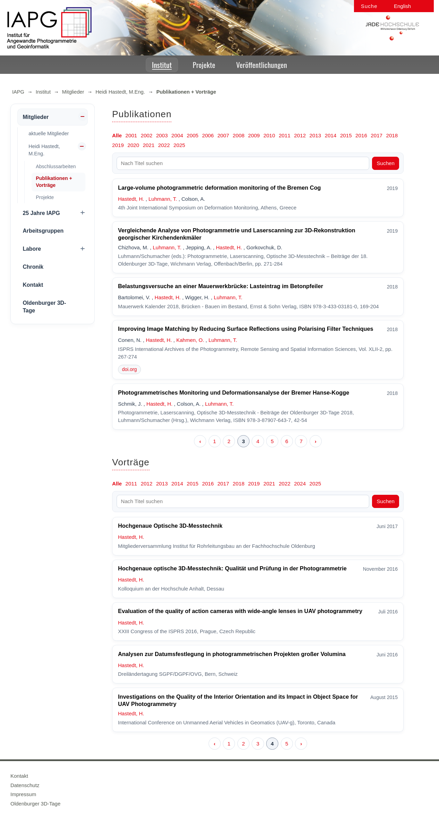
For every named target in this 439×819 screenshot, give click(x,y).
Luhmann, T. (163, 199)
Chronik (33, 267)
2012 (300, 135)
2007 (223, 135)
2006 (208, 135)
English (402, 6)
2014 (331, 135)
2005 (193, 135)
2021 (148, 145)
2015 (346, 135)
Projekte (204, 64)
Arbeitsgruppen (43, 231)
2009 (254, 135)
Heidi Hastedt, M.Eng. (120, 92)
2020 (133, 145)
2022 (164, 145)
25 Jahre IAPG (41, 213)
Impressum (23, 794)
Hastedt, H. (131, 199)
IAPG (18, 92)
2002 (146, 135)
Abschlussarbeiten (56, 166)
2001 (131, 135)
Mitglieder (73, 92)
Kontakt (33, 285)
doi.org (129, 369)
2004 (177, 135)
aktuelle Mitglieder (48, 133)
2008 (239, 135)
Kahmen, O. (190, 340)
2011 (284, 135)
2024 (300, 483)
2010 (269, 135)
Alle (117, 135)
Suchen (386, 163)
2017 (376, 135)
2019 (118, 145)
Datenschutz (24, 785)
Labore (32, 249)
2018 (392, 135)
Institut (162, 64)
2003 (162, 135)
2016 (361, 135)
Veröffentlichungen (261, 64)
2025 (179, 145)
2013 (315, 135)
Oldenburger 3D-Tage (44, 306)
